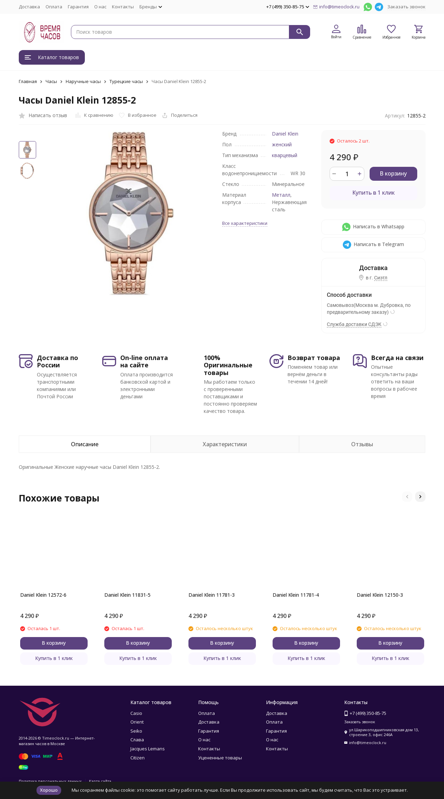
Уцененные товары (220, 758)
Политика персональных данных (50, 781)
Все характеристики (244, 223)
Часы (51, 81)
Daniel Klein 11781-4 (296, 595)
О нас (100, 6)
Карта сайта (100, 781)
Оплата (54, 6)
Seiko (136, 731)
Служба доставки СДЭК (354, 324)
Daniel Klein (285, 133)
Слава (137, 739)
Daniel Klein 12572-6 (43, 595)
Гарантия (78, 6)
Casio (136, 713)
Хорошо (49, 790)
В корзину (393, 173)
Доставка (29, 6)
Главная (28, 81)
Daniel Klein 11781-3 (211, 595)
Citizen (137, 758)
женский (282, 144)
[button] (407, 496)
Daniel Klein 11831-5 (127, 595)
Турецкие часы (126, 81)
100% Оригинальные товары (228, 365)
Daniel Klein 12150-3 (380, 595)
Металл (281, 194)
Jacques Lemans (147, 748)
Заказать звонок (406, 6)
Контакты (123, 6)
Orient (137, 722)
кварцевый (284, 155)
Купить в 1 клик (373, 192)
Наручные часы (83, 81)
